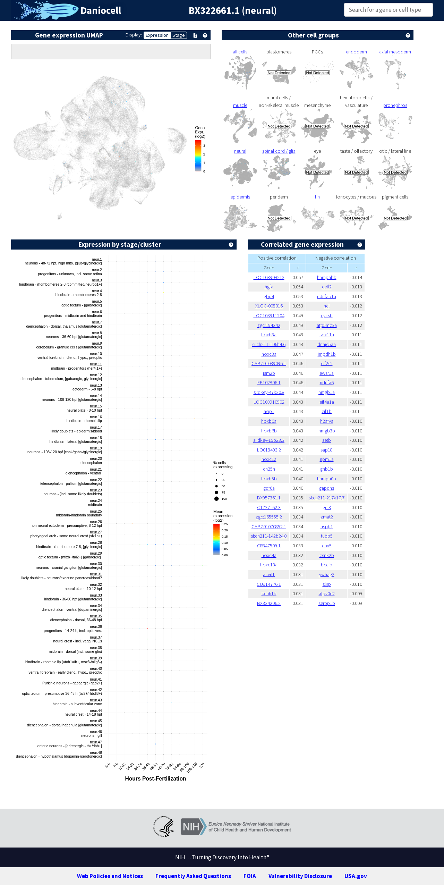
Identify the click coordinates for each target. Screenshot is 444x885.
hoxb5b (269, 478)
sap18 (327, 450)
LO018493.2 (269, 450)
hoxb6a (268, 421)
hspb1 (327, 526)
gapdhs (326, 488)
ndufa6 (327, 382)
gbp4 (269, 296)
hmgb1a (326, 392)
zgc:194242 (268, 325)
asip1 (269, 411)
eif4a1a (326, 402)
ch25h (269, 469)
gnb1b (326, 469)
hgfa (269, 287)
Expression (157, 35)
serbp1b (326, 603)
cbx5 (327, 545)
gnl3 (327, 507)
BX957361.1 (269, 498)
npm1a (327, 459)
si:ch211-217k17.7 (326, 498)
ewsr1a (326, 373)
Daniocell (100, 10)
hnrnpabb (326, 277)
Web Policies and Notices (110, 876)
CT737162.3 (269, 507)
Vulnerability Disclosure (300, 876)
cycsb (327, 315)
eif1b (327, 411)
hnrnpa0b (326, 478)
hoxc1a (269, 459)
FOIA (250, 876)
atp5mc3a (327, 325)
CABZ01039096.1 (268, 363)
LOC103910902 (269, 402)
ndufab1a (326, 296)
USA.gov (355, 876)
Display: (134, 35)
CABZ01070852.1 (268, 526)
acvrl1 (269, 574)
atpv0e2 (327, 593)
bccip (326, 565)
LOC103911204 (269, 315)
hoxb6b (269, 431)
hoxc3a (269, 354)
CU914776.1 (269, 584)
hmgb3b (326, 431)
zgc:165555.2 (269, 517)
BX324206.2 (269, 603)
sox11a (326, 334)
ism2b (269, 373)
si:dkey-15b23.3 (268, 440)
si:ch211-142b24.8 (269, 536)
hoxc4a (269, 555)
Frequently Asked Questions (193, 876)
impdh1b (327, 354)
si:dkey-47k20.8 (269, 392)
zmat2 (327, 517)
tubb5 (327, 536)
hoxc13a (269, 565)
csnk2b (326, 555)
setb (326, 440)
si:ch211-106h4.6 (268, 344)
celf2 (327, 287)
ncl (327, 306)
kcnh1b (269, 593)
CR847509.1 (269, 545)
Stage (178, 35)
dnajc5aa (326, 344)
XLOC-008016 (269, 306)
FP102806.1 (269, 382)
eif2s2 (327, 363)
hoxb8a (268, 334)
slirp (327, 584)
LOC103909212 (269, 277)
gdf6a (269, 488)
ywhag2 (326, 574)
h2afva (326, 421)
